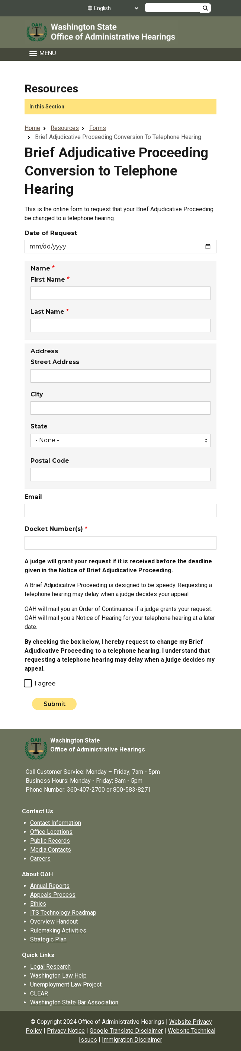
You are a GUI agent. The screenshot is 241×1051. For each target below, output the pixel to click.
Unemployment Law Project (66, 984)
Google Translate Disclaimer (126, 1030)
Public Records (50, 840)
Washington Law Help (58, 975)
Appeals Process (52, 894)
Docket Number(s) (54, 529)
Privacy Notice (66, 1030)
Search (205, 8)
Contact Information (55, 822)
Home (32, 128)
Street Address (54, 362)
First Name (47, 279)
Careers (40, 858)
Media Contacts (50, 849)
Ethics (38, 903)
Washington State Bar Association (74, 1002)
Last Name (47, 311)
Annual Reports (50, 885)
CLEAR (39, 993)
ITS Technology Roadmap (63, 912)
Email (33, 497)
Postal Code (49, 461)
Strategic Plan (48, 939)
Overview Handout (54, 921)
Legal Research (50, 966)
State (39, 426)
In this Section (46, 107)
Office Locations (51, 831)
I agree (45, 683)
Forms (97, 128)
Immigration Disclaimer (132, 1039)
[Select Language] (116, 8)
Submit (54, 703)
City (36, 394)
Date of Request (51, 233)
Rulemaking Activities (58, 930)
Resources (51, 88)
